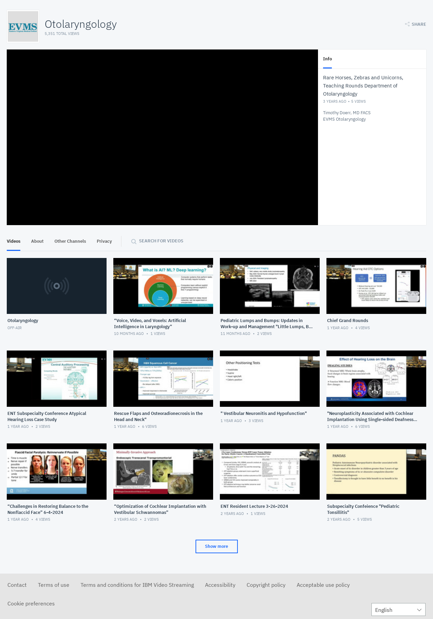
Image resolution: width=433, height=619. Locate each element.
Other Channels (70, 241)
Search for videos (161, 241)
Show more (216, 546)
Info (327, 59)
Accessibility (220, 584)
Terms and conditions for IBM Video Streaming (137, 584)
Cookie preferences (31, 603)
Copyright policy (266, 584)
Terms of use (53, 584)
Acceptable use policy (323, 584)
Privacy (104, 241)
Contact (17, 584)
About (37, 241)
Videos (13, 241)
